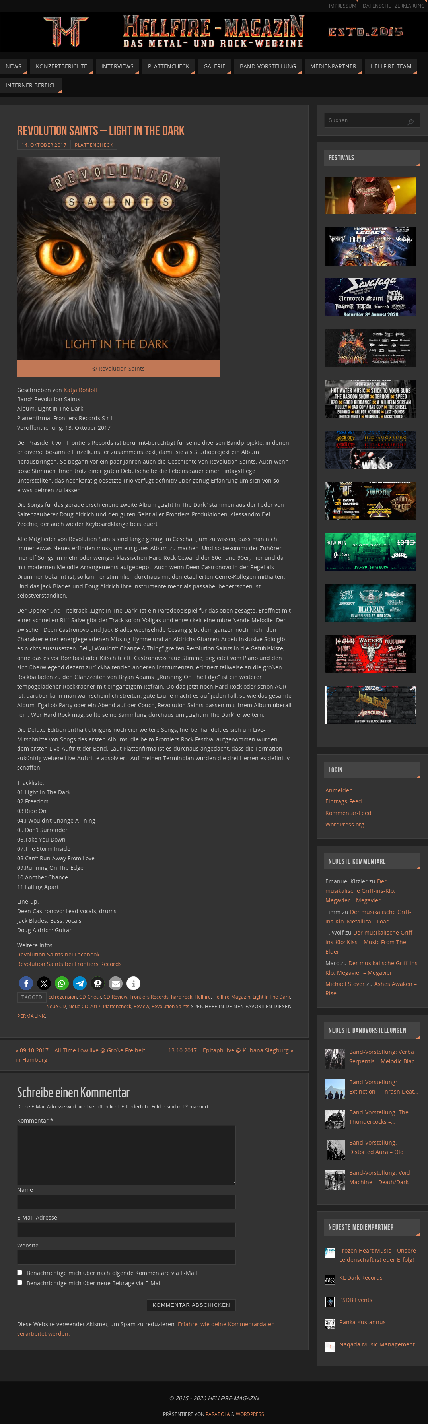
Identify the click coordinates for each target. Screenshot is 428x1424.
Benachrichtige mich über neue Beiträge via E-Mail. (95, 1283)
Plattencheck (94, 145)
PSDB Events (355, 1300)
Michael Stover (345, 983)
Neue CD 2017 (84, 1006)
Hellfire (203, 996)
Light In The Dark (271, 996)
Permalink (31, 1016)
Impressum (339, 5)
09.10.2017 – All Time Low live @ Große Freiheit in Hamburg (82, 1054)
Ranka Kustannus (362, 1322)
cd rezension (63, 996)
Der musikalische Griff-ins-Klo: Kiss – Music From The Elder (369, 942)
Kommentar (35, 1121)
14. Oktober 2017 (43, 145)
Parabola (218, 1414)
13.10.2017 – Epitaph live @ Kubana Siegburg (229, 1050)
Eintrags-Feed (343, 801)
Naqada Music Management (377, 1344)
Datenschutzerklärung (392, 5)
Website (28, 1245)
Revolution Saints (170, 1006)
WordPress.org (344, 824)
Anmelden (339, 790)
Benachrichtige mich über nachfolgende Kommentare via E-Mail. (113, 1273)
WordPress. (250, 1414)
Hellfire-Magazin (231, 996)
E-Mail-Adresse (37, 1217)
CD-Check (90, 996)
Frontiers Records (149, 996)
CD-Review (115, 996)
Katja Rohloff (81, 390)
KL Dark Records (361, 1277)
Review (141, 1006)
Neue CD (56, 1006)
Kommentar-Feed (348, 813)
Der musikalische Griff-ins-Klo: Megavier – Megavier (360, 890)
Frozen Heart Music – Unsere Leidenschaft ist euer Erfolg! (377, 1255)
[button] (26, 983)
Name (25, 1189)
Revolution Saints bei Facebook (58, 954)
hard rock (181, 996)
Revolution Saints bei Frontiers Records (69, 964)
